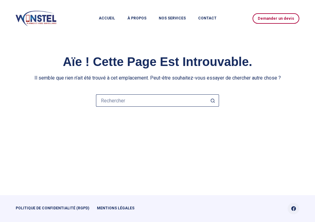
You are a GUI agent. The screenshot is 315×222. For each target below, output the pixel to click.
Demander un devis (276, 18)
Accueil (107, 18)
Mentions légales (115, 208)
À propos (136, 18)
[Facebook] (293, 209)
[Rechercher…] (151, 100)
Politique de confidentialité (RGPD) (52, 208)
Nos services (172, 18)
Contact (207, 18)
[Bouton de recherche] (213, 100)
